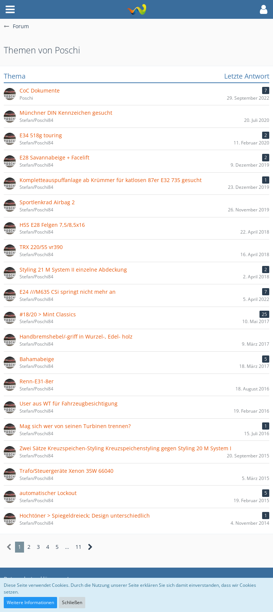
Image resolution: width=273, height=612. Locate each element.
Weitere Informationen (30, 602)
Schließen (72, 602)
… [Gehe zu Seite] (67, 546)
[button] (10, 9)
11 (78, 546)
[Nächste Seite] (90, 547)
